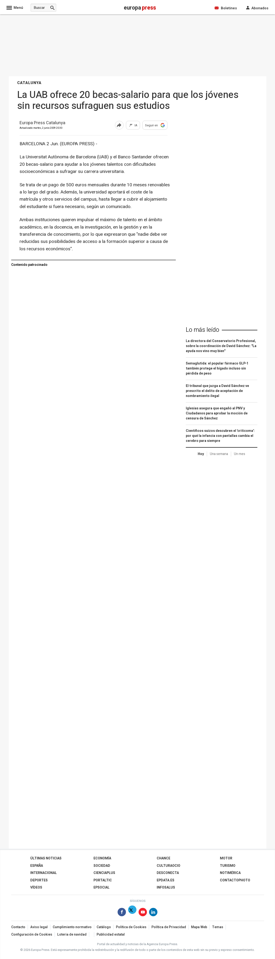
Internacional (43, 872)
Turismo (227, 865)
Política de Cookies (131, 927)
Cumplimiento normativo (72, 927)
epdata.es (165, 880)
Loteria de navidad (72, 934)
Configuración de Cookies (31, 934)
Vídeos (36, 887)
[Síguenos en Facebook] (122, 913)
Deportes (39, 880)
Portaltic (102, 880)
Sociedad (101, 865)
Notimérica (230, 872)
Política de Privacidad (168, 927)
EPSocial (101, 887)
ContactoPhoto (235, 880)
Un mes (239, 453)
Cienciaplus (104, 872)
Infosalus (166, 887)
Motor (226, 858)
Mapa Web (199, 927)
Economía (102, 858)
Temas (217, 927)
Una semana (219, 453)
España (36, 865)
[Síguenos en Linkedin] (153, 913)
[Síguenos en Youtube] (143, 913)
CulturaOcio (168, 865)
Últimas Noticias (46, 858)
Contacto (18, 927)
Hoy (201, 453)
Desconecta (168, 872)
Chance (163, 858)
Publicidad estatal (111, 934)
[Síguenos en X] (132, 913)
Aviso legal (39, 927)
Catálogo (104, 927)
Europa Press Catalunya (42, 123)
